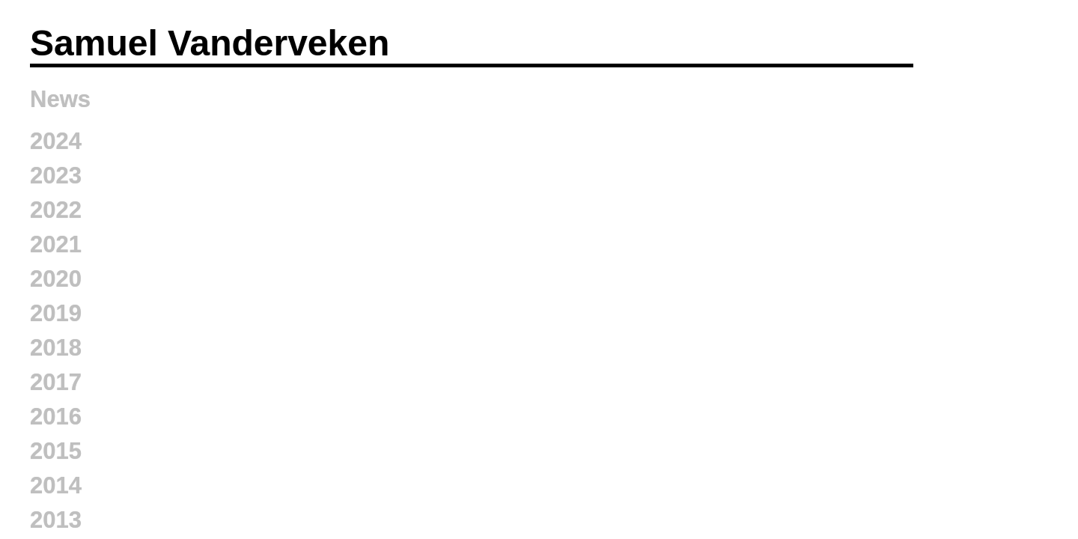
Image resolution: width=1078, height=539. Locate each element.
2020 (56, 279)
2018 (56, 348)
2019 (56, 313)
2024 (56, 141)
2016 (56, 417)
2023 (56, 175)
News (60, 99)
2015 (56, 451)
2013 (56, 520)
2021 (56, 244)
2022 (56, 210)
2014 (56, 485)
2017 (56, 382)
